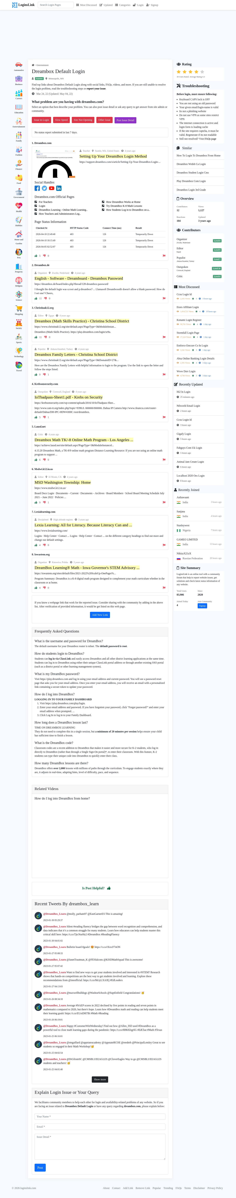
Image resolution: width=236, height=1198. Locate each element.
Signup (152, 5)
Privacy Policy (215, 1188)
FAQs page (210, 138)
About (106, 1188)
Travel (18, 370)
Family (19, 141)
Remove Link (143, 1188)
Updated (106, 5)
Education (19, 112)
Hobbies (18, 225)
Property (19, 272)
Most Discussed (86, 5)
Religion (18, 286)
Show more (100, 1079)
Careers (19, 98)
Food (19, 183)
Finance (19, 169)
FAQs (179, 1188)
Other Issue (104, 119)
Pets (18, 258)
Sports (18, 342)
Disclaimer (199, 1188)
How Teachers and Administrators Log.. (59, 213)
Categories (122, 5)
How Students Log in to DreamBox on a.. (128, 209)
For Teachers (45, 202)
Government (19, 197)
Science (19, 300)
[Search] (56, 5)
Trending (168, 1188)
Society (19, 328)
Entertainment (19, 127)
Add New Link (100, 614)
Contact (116, 1188)
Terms (187, 1188)
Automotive (19, 70)
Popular (157, 1188)
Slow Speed (61, 119)
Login (138, 5)
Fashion (19, 155)
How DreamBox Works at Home (123, 202)
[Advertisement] (118, 35)
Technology (19, 356)
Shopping (19, 314)
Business (18, 84)
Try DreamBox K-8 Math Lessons (124, 205)
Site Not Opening (83, 119)
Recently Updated (188, 384)
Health (19, 211)
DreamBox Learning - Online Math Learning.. (62, 209)
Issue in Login (41, 119)
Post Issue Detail (125, 120)
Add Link (128, 1188)
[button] (108, 888)
